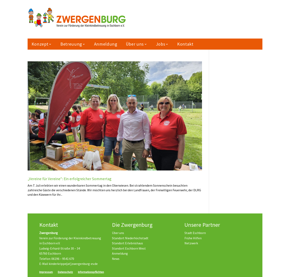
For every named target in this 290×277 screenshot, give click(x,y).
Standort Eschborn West (129, 248)
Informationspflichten (91, 272)
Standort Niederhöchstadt (130, 238)
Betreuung (71, 44)
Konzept (40, 44)
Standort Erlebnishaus (127, 243)
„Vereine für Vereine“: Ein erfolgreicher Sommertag (69, 178)
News (115, 259)
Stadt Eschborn (195, 233)
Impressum (46, 272)
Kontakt (185, 44)
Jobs (160, 44)
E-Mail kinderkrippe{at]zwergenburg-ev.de (68, 264)
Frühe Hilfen (193, 238)
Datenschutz (65, 272)
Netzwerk (191, 243)
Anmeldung (105, 44)
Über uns (135, 44)
